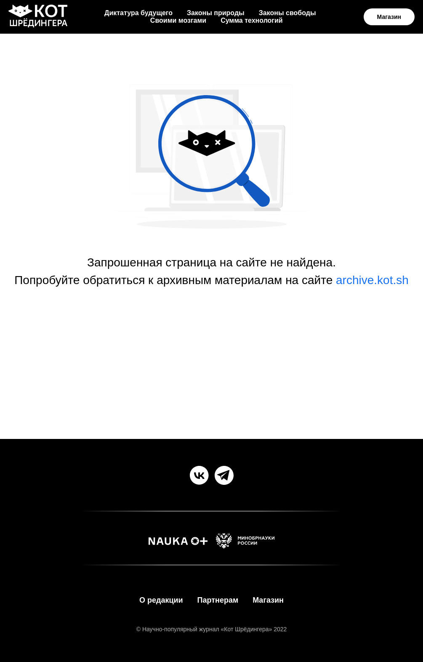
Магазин (268, 600)
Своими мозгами (178, 20)
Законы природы (216, 12)
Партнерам (218, 600)
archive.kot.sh (372, 280)
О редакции (161, 600)
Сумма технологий (252, 20)
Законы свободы (287, 12)
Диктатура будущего (138, 12)
